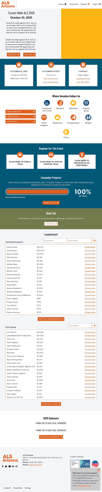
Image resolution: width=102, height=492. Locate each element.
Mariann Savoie (13, 312)
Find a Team (12, 116)
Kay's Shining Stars (14, 359)
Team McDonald (13, 346)
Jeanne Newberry (14, 288)
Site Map (27, 488)
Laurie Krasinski (13, 278)
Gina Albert (11, 305)
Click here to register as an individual (82, 163)
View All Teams (49, 404)
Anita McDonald (13, 261)
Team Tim (11, 339)
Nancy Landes (12, 254)
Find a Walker (13, 111)
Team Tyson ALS (13, 363)
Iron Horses (11, 332)
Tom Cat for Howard (15, 356)
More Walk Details (51, 82)
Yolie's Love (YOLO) (15, 397)
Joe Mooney (12, 250)
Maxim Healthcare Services (18, 370)
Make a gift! (50, 202)
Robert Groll (12, 271)
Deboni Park (12, 247)
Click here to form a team (20, 162)
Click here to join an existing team (51, 162)
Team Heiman (12, 377)
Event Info (74, 4)
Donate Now (90, 247)
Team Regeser (12, 342)
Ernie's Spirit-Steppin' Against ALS (21, 366)
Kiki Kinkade (12, 257)
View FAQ (49, 223)
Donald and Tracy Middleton (19, 295)
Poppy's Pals (12, 387)
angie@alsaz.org (83, 78)
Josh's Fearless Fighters (16, 373)
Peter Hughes (12, 298)
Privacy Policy (17, 488)
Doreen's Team (13, 349)
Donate (84, 4)
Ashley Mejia (12, 264)
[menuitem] (63, 4)
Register (12, 54)
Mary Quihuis (12, 281)
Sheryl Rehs (12, 285)
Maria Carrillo (12, 309)
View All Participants (50, 319)
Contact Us (7, 488)
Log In (95, 4)
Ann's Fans (11, 380)
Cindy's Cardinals (14, 390)
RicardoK (10, 352)
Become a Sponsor (49, 437)
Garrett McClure (13, 267)
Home (61, 4)
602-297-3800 (83, 82)
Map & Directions (51, 78)
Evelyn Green (12, 302)
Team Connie (12, 383)
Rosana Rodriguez (14, 291)
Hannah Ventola (13, 274)
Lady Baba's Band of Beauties (19, 335)
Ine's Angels (11, 394)
